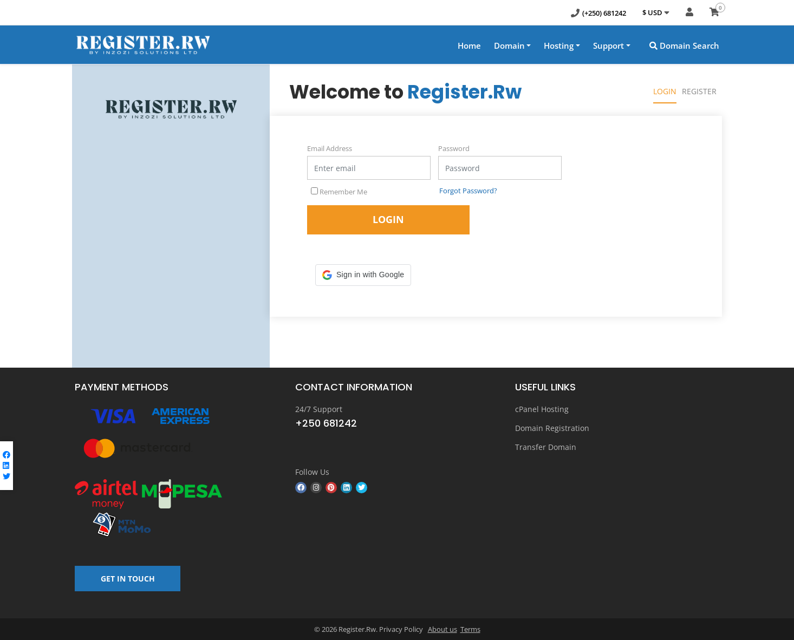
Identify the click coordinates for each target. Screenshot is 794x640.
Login (664, 91)
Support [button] (608, 45)
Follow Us (312, 472)
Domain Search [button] (684, 45)
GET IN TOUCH (128, 578)
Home (469, 45)
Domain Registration (552, 428)
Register (699, 91)
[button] (363, 275)
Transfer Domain (545, 447)
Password (454, 148)
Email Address (329, 148)
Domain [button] (509, 45)
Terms (470, 629)
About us (442, 629)
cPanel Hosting (542, 409)
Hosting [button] (559, 45)
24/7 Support (318, 409)
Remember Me (339, 192)
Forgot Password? (468, 190)
